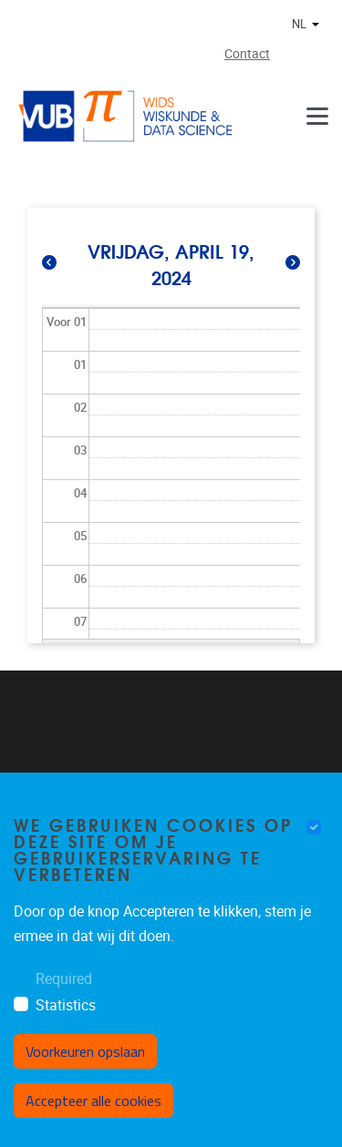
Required (64, 979)
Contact (247, 54)
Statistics (66, 1005)
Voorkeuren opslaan (85, 1051)
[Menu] (317, 116)
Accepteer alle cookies (93, 1100)
